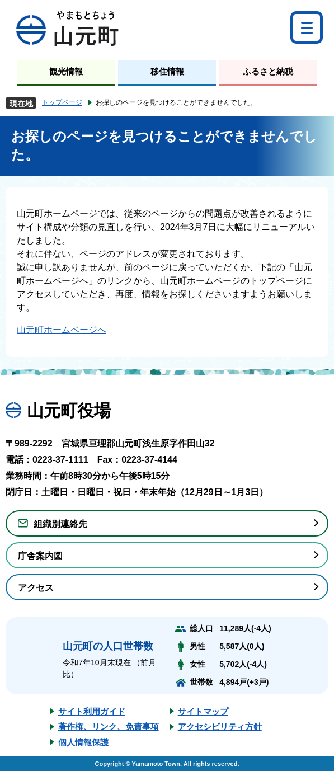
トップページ (62, 102)
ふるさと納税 (268, 71)
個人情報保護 (83, 742)
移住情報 (167, 71)
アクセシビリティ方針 (220, 726)
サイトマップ (203, 711)
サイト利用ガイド (91, 711)
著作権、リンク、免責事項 (108, 726)
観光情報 (66, 71)
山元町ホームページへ (61, 330)
